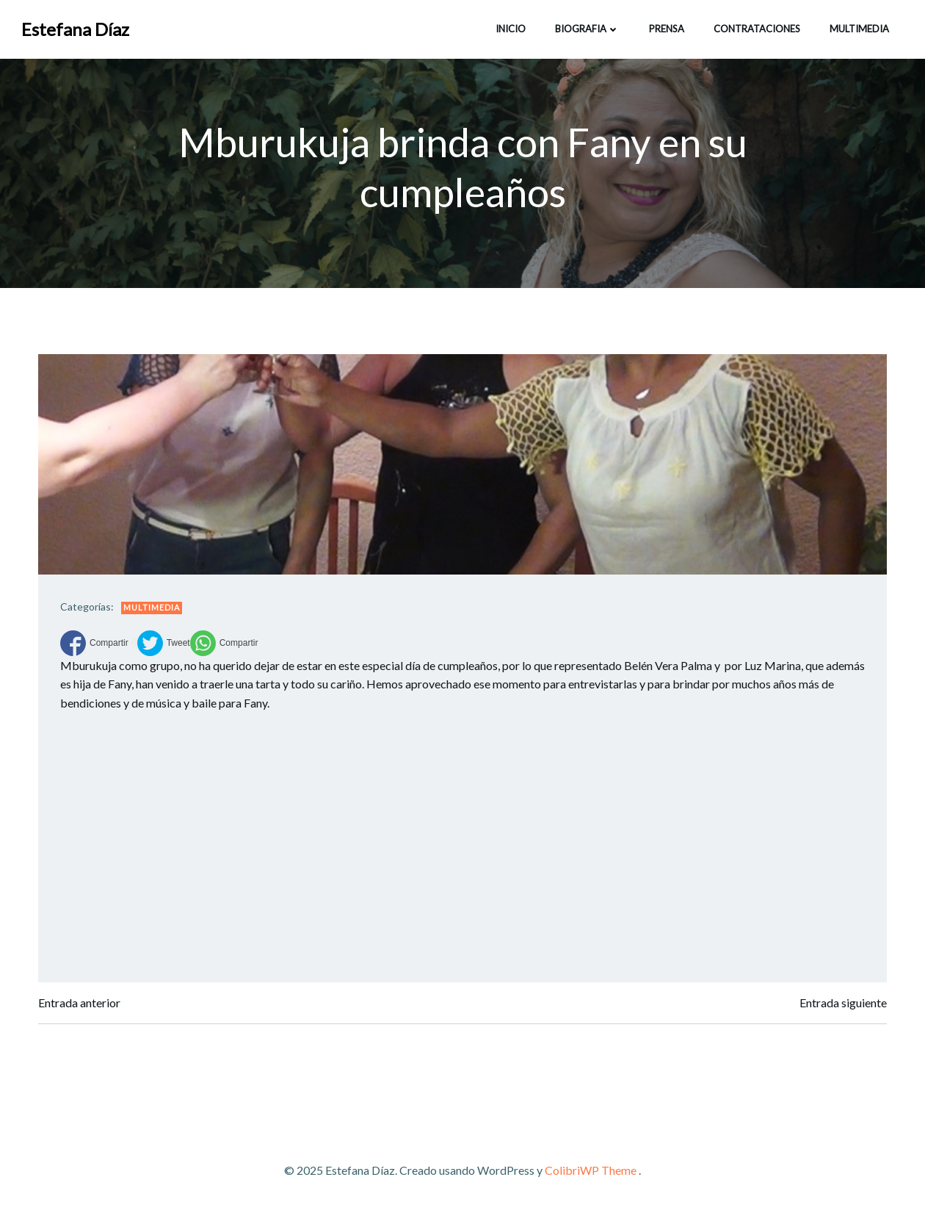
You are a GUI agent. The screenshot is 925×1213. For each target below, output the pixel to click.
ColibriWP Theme (590, 1170)
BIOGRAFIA (587, 29)
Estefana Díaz (75, 29)
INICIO (511, 29)
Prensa (666, 29)
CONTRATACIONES (757, 29)
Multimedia (859, 29)
